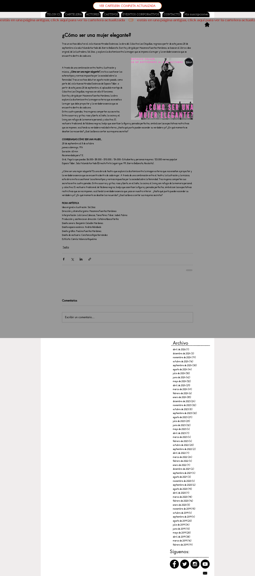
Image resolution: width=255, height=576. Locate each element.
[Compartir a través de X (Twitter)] (72, 259)
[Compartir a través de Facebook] (63, 259)
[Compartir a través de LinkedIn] (81, 259)
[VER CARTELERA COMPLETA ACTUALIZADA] (127, 6)
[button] (111, 14)
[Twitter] (184, 564)
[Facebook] (174, 564)
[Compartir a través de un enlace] (89, 259)
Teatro (66, 247)
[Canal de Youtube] (205, 564)
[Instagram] (194, 564)
